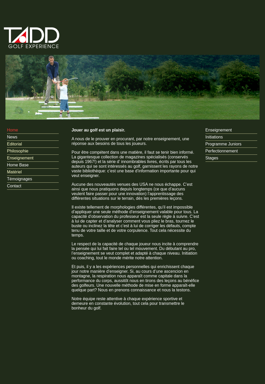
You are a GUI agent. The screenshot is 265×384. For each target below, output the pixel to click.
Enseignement (20, 158)
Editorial (14, 144)
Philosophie (17, 151)
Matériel (14, 172)
